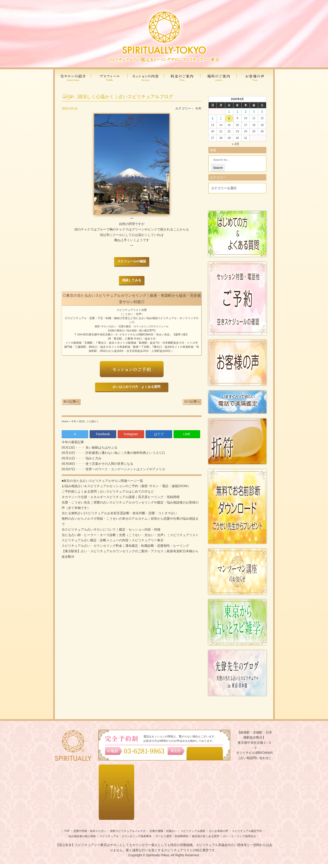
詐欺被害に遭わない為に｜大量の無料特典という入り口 (125, 453)
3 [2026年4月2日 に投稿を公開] (245, 111)
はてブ (159, 434)
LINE (186, 434)
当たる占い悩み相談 (145, 318)
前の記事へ (71, 401)
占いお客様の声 (218, 831)
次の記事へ (192, 401)
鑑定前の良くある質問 (205, 836)
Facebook (103, 434)
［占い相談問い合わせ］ (254, 758)
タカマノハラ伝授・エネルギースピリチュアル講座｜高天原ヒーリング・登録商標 (120, 497)
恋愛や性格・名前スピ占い (89, 831)
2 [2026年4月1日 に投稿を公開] (237, 111)
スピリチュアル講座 (193, 831)
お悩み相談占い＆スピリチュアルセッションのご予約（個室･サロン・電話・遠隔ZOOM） (126, 486)
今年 (198, 108)
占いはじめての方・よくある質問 (135, 387)
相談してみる (131, 280)
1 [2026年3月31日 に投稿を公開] (229, 111)
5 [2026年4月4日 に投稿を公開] (262, 111)
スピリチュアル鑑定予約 (247, 831)
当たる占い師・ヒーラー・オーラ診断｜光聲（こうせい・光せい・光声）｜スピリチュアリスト (130, 535)
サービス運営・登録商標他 (171, 836)
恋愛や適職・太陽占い (163, 831)
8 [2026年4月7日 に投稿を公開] (229, 118)
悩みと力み (93, 458)
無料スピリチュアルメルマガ (128, 831)
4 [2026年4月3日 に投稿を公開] (254, 111)
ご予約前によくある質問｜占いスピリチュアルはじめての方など (108, 491)
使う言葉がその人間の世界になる (109, 463)
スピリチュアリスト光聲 (132, 310)
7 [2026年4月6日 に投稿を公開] (221, 118)
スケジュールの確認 (131, 261)
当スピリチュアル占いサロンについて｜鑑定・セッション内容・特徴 (111, 529)
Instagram (131, 434)
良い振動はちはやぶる (101, 447)
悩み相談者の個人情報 (82, 836)
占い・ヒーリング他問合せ (239, 836)
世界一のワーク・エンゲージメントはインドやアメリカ (125, 469)
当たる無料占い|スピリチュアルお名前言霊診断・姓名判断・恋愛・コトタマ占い (119, 513)
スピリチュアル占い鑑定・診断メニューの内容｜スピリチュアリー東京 (113, 540)
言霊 (125, 318)
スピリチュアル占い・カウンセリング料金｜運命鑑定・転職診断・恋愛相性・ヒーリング (125, 545)
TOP (67, 831)
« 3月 (235, 144)
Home (65, 421)
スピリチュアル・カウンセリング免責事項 (125, 836)
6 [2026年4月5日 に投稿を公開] (212, 118)
